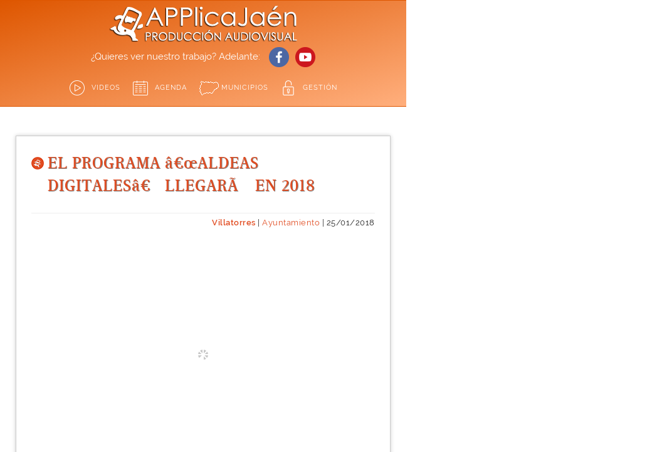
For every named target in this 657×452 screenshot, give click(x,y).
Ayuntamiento (291, 222)
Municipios (244, 87)
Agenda (171, 87)
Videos (106, 87)
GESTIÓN (320, 87)
